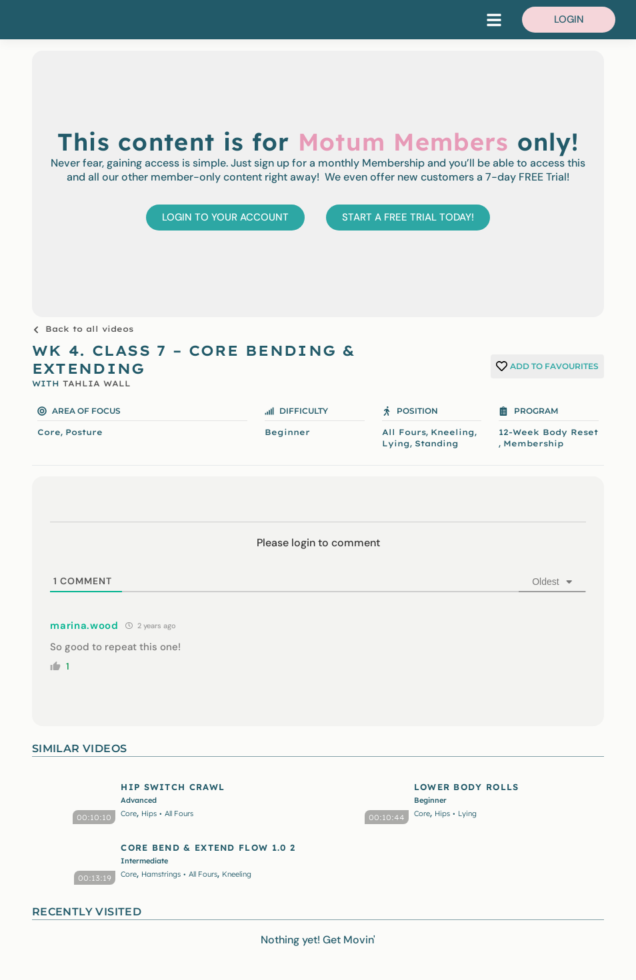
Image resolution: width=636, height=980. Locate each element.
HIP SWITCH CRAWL (173, 786)
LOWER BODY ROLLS (466, 786)
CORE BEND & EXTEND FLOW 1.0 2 (208, 847)
